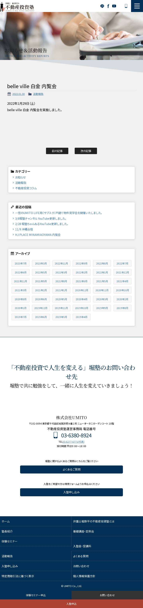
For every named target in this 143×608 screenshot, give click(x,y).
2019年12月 (40, 308)
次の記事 (85, 151)
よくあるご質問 (71, 469)
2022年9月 (81, 263)
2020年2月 (122, 299)
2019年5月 (61, 317)
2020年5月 (61, 299)
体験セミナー (10, 541)
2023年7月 (20, 263)
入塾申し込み (71, 492)
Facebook (108, 6)
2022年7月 (122, 263)
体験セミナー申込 (36, 595)
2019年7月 (20, 317)
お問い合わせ (120, 6)
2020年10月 (122, 290)
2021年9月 (41, 281)
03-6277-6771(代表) (73, 441)
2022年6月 (20, 272)
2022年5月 (41, 272)
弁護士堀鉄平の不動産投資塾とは (93, 521)
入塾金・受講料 (82, 546)
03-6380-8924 (126, 6)
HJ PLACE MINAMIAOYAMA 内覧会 (38, 234)
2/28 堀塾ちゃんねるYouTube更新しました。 (41, 224)
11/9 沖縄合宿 (24, 229)
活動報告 (38, 94)
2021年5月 (102, 281)
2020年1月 (20, 308)
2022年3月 (61, 272)
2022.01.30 (18, 94)
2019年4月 (81, 317)
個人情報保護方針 (84, 576)
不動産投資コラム (26, 188)
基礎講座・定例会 (83, 531)
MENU (137, 6)
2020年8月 (20, 299)
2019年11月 (61, 308)
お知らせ (20, 177)
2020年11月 (102, 290)
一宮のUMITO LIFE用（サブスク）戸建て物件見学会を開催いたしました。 (58, 213)
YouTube (114, 6)
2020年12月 (81, 290)
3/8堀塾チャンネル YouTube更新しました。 (40, 218)
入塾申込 (71, 604)
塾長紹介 (7, 531)
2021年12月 (122, 272)
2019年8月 (122, 308)
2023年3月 (41, 263)
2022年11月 (61, 263)
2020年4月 (81, 299)
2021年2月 (41, 290)
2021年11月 (20, 281)
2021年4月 (122, 281)
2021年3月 (20, 290)
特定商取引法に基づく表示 (18, 576)
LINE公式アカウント (102, 6)
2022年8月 (102, 263)
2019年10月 (81, 308)
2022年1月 (102, 272)
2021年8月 (61, 281)
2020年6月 (41, 299)
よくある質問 (80, 556)
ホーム (6, 521)
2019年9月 (102, 308)
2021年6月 (81, 281)
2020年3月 (102, 299)
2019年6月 (41, 317)
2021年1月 (61, 290)
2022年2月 (81, 272)
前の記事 (57, 151)
